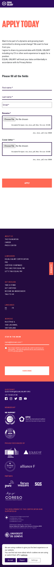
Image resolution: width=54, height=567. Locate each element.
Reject (22, 560)
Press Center (10, 245)
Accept (10, 560)
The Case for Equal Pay (15, 268)
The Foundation (12, 239)
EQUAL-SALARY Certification (17, 259)
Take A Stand (10, 285)
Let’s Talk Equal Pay (13, 271)
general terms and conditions (34, 349)
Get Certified (10, 288)
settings (24, 555)
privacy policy (18, 351)
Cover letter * (8, 140)
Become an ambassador (15, 291)
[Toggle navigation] (50, 4)
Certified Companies (13, 265)
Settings (34, 560)
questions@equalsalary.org (17, 392)
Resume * (6, 113)
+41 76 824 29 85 (11, 395)
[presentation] (23, 168)
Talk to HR (9, 294)
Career (8, 242)
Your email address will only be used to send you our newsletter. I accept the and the (26, 349)
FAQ (6, 262)
